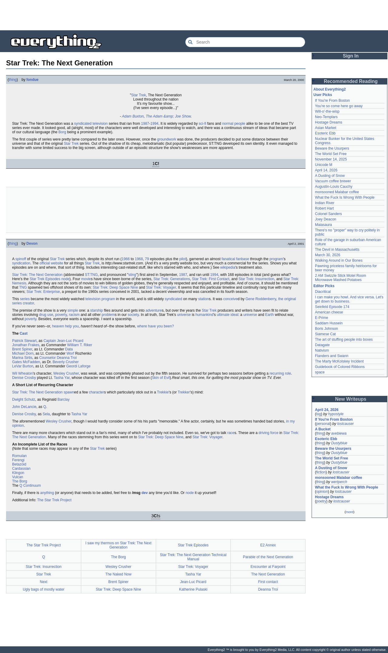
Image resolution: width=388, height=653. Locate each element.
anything (47, 493)
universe (184, 315)
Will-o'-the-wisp (327, 111)
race (230, 433)
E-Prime (321, 318)
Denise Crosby (24, 378)
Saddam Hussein (329, 323)
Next (44, 582)
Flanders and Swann (331, 356)
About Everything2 (329, 89)
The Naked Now (118, 574)
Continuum (32, 485)
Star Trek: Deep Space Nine (115, 287)
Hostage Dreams (328, 122)
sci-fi (202, 123)
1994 (154, 123)
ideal (234, 315)
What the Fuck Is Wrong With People (345, 197)
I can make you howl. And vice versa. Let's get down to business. (349, 299)
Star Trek (138, 95)
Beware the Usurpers (332, 148)
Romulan (19, 456)
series (25, 299)
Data (69, 349)
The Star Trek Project (54, 500)
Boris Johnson (326, 328)
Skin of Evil (161, 378)
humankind (204, 315)
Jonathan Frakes (25, 345)
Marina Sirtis (22, 358)
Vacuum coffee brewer (333, 181)
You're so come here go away (339, 106)
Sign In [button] (351, 55)
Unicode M (323, 165)
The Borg (19, 481)
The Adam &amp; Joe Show (168, 116)
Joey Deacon (325, 219)
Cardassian (21, 468)
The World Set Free (330, 154)
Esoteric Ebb (325, 133)
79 (147, 259)
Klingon (18, 473)
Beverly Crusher (65, 362)
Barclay (63, 399)
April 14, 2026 (326, 170)
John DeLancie (24, 407)
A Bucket (323, 429)
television (100, 123)
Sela (46, 414)
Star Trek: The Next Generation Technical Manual (193, 557)
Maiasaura (323, 225)
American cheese (329, 312)
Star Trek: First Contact (210, 279)
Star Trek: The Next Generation (37, 275)
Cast (24, 333)
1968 (139, 259)
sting (132, 275)
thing (13, 80)
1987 (145, 123)
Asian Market (325, 128)
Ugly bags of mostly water (43, 589)
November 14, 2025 (331, 159)
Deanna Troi (66, 358)
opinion (322, 491)
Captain (49, 341)
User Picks (322, 95)
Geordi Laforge (78, 366)
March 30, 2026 (327, 255)
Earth (269, 315)
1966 (126, 259)
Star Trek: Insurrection (256, 279)
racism (74, 315)
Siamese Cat (325, 334)
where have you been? (155, 326)
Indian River (324, 203)
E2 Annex (268, 545)
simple (73, 310)
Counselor (47, 358)
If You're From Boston (332, 100)
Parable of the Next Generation (268, 557)
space (320, 372)
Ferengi (18, 460)
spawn (69, 392)
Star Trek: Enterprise (43, 292)
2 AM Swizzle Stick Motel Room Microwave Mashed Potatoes (340, 277)
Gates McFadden (26, 362)
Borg (62, 132)
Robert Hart (324, 208)
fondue (32, 80)
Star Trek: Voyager (161, 287)
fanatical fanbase (235, 259)
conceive (230, 299)
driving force (268, 433)
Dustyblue (339, 443)
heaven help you (65, 326)
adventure (154, 310)
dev (145, 493)
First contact (268, 582)
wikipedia (227, 267)
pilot (182, 259)
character (96, 392)
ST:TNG (91, 275)
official (45, 263)
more (349, 512)
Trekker (184, 392)
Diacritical (323, 292)
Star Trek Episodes (45, 279)
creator (28, 303)
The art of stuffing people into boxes (344, 339)
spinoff (20, 259)
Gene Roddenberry (261, 299)
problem (108, 315)
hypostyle (335, 414)
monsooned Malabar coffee (337, 192)
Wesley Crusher (66, 373)
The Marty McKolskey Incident (339, 361)
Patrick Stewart (24, 341)
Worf (70, 353)
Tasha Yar (61, 378)
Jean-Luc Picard (70, 341)
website (57, 263)
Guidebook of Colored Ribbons (340, 367)
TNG (23, 287)
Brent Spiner (22, 349)
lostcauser (345, 424)
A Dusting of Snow (330, 176)
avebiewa (338, 433)
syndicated (83, 123)
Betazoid (19, 464)
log (318, 414)
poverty (61, 315)
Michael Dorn (23, 353)
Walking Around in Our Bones (339, 260)
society (133, 315)
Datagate (322, 345)
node (65, 279)
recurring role (280, 373)
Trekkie (163, 392)
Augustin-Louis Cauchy (333, 186)
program (276, 259)
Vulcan (17, 477)
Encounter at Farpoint (267, 567)
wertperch (339, 482)
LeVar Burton (22, 366)
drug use (46, 315)
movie (86, 279)
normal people (233, 123)
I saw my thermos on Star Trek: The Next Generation (118, 545)
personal (323, 424)
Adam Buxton (133, 116)
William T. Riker (79, 345)
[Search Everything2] (245, 42)
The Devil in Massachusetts (337, 249)
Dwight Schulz (23, 399)
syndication (21, 263)
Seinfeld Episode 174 (332, 307)
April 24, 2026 (326, 410)
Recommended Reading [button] (351, 81)
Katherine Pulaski (193, 589)
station (203, 299)
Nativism (322, 350)
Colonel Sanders (328, 214)
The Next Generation (268, 574)
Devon (32, 243)
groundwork (166, 139)
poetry (321, 501)
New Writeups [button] (350, 399)
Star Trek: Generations (171, 279)
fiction (321, 472)
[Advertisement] (194, 15)
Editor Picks (323, 286)
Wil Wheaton (22, 373)
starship (96, 310)
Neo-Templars (326, 117)
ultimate (223, 315)
